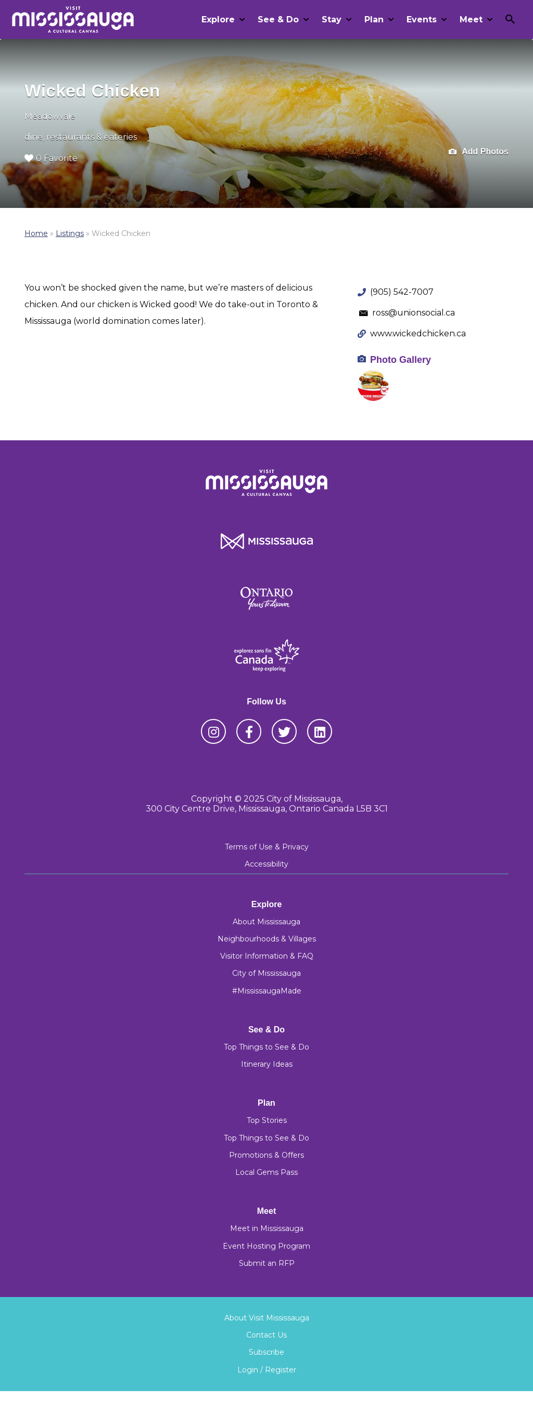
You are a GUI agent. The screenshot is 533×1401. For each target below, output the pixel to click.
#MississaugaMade (266, 991)
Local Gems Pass (266, 1172)
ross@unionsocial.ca (413, 313)
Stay (331, 19)
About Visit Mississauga (266, 1318)
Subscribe (266, 1352)
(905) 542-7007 (402, 292)
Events (422, 19)
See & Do (278, 19)
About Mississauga (266, 921)
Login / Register (266, 1369)
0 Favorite (51, 158)
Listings (70, 233)
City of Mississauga (266, 973)
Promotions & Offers (266, 1155)
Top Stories (267, 1120)
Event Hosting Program (266, 1246)
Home (36, 233)
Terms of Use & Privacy (267, 847)
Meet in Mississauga (266, 1228)
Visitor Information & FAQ (266, 956)
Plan (374, 19)
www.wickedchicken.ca (418, 333)
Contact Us (266, 1335)
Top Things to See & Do (266, 1047)
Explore (218, 19)
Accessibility (266, 864)
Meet (471, 19)
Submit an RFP (267, 1263)
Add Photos (479, 152)
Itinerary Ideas (267, 1064)
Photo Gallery (400, 360)
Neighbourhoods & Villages (267, 939)
